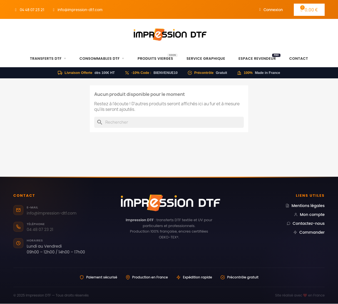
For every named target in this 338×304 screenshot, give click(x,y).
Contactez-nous (306, 223)
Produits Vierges (158, 57)
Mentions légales (305, 205)
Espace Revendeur (259, 57)
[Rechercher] (169, 122)
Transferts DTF (48, 58)
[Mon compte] (271, 9)
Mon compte (309, 214)
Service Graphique (206, 58)
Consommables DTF (101, 58)
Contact (298, 58)
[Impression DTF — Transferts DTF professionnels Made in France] (169, 203)
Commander (309, 232)
